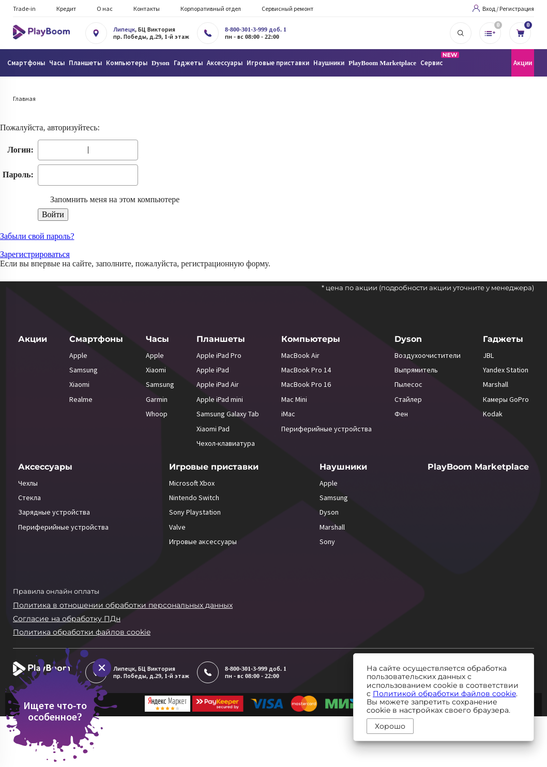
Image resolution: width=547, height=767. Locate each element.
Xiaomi (79, 384)
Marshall (495, 384)
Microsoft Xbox (192, 483)
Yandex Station (505, 369)
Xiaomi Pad (213, 428)
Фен (401, 413)
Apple (78, 355)
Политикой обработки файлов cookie (444, 693)
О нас (105, 8)
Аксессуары (45, 467)
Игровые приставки (214, 467)
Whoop (157, 413)
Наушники (343, 467)
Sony (327, 541)
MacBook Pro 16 (306, 384)
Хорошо (390, 726)
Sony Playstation (195, 512)
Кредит (66, 8)
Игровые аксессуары (203, 541)
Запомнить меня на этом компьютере (114, 199)
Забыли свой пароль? (37, 236)
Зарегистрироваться (35, 254)
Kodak (493, 413)
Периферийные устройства (326, 428)
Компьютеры (310, 339)
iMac (288, 413)
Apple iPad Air (217, 384)
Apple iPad (212, 369)
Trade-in (24, 8)
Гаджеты (503, 339)
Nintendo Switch (194, 497)
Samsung (83, 369)
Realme (81, 399)
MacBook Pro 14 (306, 369)
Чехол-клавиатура (225, 443)
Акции (522, 63)
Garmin (157, 399)
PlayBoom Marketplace (382, 63)
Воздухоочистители (427, 355)
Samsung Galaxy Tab (227, 413)
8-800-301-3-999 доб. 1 (255, 29)
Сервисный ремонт (287, 8)
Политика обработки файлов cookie (81, 632)
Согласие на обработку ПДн (66, 618)
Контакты (146, 8)
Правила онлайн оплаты (56, 591)
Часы (157, 339)
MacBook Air (300, 355)
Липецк (124, 29)
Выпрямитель (416, 369)
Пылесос (408, 384)
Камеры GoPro (506, 399)
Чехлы (28, 483)
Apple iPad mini (219, 399)
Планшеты (220, 339)
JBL (488, 355)
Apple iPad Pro (218, 355)
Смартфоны (96, 339)
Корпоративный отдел (210, 8)
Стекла (29, 497)
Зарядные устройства (54, 512)
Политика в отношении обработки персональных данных (123, 605)
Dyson (408, 339)
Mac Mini (294, 399)
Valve (177, 527)
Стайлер (408, 399)
